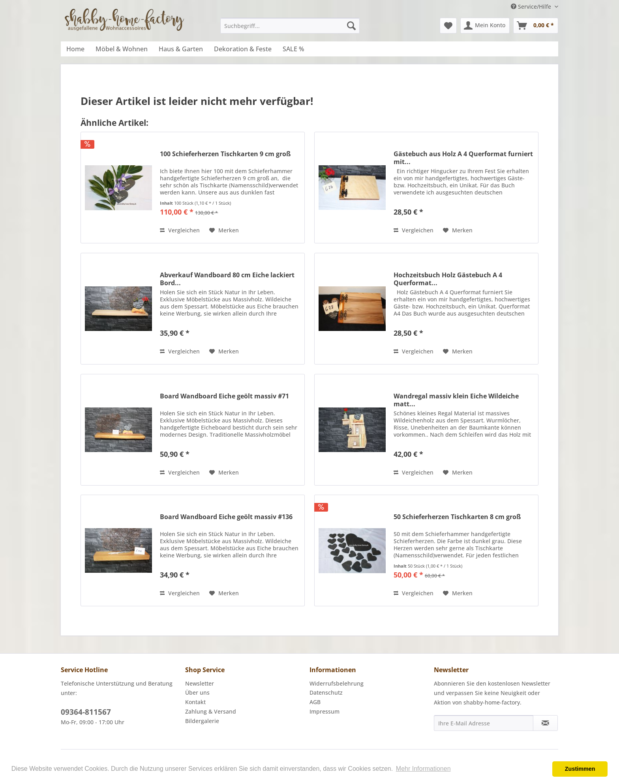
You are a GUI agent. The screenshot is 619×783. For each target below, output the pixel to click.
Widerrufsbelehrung (337, 683)
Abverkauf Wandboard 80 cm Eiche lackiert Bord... (227, 279)
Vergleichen (180, 230)
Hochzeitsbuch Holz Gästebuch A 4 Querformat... (448, 279)
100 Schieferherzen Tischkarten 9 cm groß (225, 154)
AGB (315, 702)
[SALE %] (293, 48)
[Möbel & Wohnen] (121, 48)
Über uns (197, 692)
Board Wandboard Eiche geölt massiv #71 (224, 396)
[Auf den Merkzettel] (224, 230)
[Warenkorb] (535, 26)
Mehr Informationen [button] (423, 768)
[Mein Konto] (485, 26)
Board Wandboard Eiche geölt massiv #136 (226, 517)
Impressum (325, 711)
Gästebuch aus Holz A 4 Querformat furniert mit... (463, 158)
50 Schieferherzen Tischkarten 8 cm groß (457, 517)
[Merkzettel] (448, 26)
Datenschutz (326, 692)
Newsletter (199, 683)
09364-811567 (86, 712)
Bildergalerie (202, 721)
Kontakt (195, 702)
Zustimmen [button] (580, 769)
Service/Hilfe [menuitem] (532, 6)
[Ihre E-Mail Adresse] (483, 723)
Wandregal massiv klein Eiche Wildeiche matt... (456, 400)
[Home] (75, 48)
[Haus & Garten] (180, 48)
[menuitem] (290, 26)
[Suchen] (351, 26)
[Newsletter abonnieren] (545, 723)
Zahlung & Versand (210, 711)
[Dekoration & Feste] (242, 48)
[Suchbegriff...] (290, 26)
